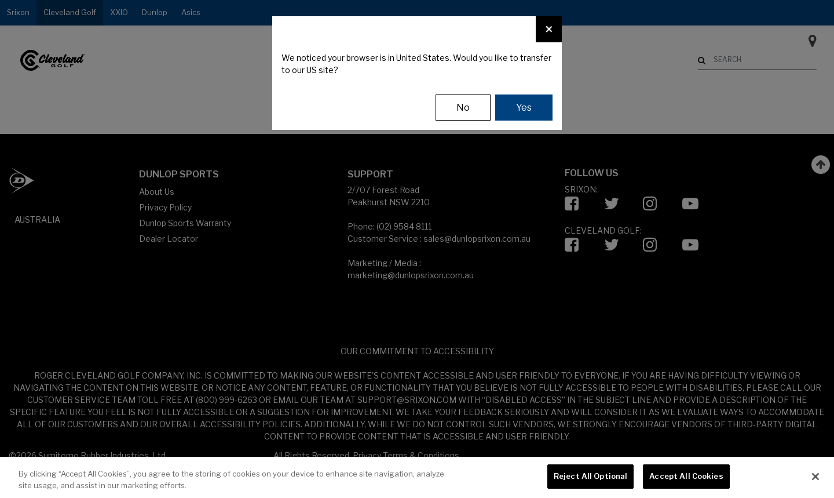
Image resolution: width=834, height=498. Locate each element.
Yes (524, 107)
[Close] (549, 29)
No (463, 107)
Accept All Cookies (686, 476)
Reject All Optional (590, 476)
